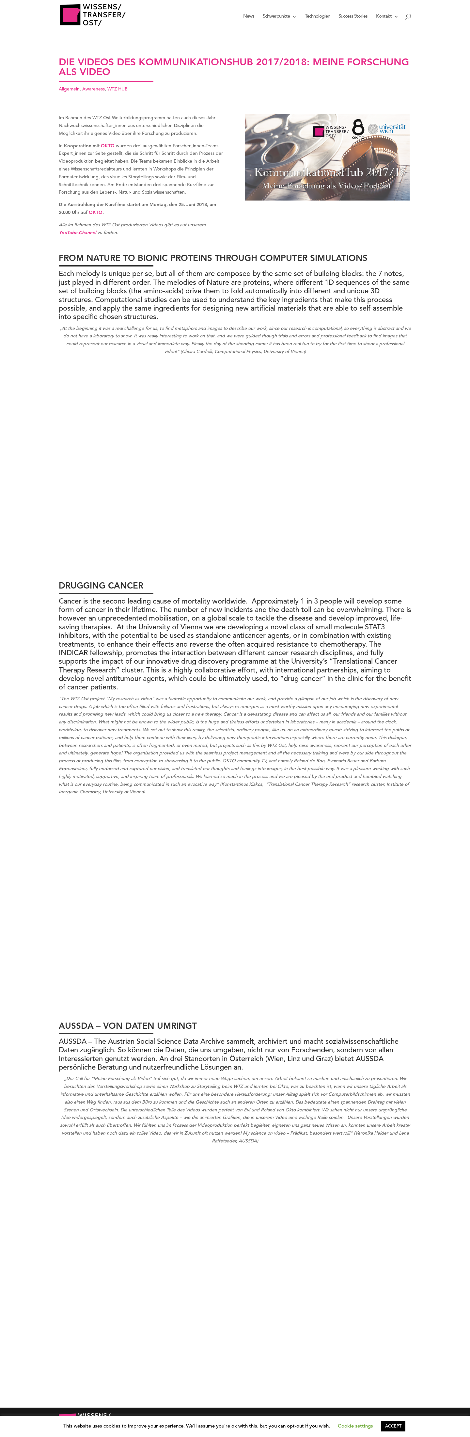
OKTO (108, 146)
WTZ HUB (117, 89)
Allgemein (69, 89)
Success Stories (353, 16)
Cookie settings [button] (355, 1426)
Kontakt (384, 16)
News (248, 16)
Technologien (317, 16)
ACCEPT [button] (393, 1426)
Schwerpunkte (276, 16)
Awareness (93, 89)
